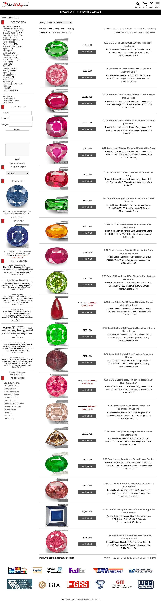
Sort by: (42, 22)
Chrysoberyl (8, 75)
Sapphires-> (8, 37)
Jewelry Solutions (11, 395)
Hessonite (7, 77)
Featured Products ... (12, 100)
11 (115, 28)
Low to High (55, 32)
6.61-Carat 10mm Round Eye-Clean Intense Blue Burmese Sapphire (17, 199)
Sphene (6, 73)
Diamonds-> (8, 57)
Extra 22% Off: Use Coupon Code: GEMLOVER (80, 12)
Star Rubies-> (9, 26)
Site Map (8, 416)
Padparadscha (9, 42)
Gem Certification (11, 392)
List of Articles (10, 401)
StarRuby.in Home (12, 383)
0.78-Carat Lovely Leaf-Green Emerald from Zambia (128, 459)
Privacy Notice (10, 410)
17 (134, 28)
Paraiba (6, 64)
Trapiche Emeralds (11, 46)
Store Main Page (11, 386)
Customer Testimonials (14, 404)
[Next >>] (152, 28)
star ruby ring (17, 295)
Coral (5, 66)
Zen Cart (97, 599)
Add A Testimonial (17, 374)
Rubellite (6, 81)
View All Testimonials (17, 372)
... (113, 28)
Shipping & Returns (12, 407)
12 (118, 28)
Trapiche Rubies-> (11, 33)
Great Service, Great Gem (17, 280)
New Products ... (10, 98)
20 (144, 28)
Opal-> (6, 62)
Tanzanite (7, 79)
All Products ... (9, 102)
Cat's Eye (7, 53)
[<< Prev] (107, 28)
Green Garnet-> (9, 59)
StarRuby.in (78, 599)
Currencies (18, 167)
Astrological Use (11, 398)
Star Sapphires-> (10, 35)
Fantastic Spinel (17, 358)
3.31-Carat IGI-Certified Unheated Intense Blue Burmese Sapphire (17, 239)
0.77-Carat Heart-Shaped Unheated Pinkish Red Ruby (128, 148)
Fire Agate (7, 70)
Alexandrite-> (8, 55)
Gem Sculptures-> (10, 84)
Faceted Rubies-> (10, 29)
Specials (18, 221)
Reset (152, 32)
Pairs (5, 86)
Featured (18, 181)
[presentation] (17, 150)
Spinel (5, 48)
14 (125, 28)
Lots (5, 88)
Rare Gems (8, 90)
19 (141, 28)
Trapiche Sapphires (11, 40)
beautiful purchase (17, 265)
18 (137, 28)
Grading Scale (10, 389)
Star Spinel (7, 51)
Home (3, 17)
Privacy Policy (19, 163)
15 (128, 28)
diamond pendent (17, 343)
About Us (8, 413)
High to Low (66, 32)
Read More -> (17, 275)
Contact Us (18, 106)
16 (131, 28)
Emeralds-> (8, 44)
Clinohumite (8, 68)
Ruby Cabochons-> (11, 31)
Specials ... (7, 96)
